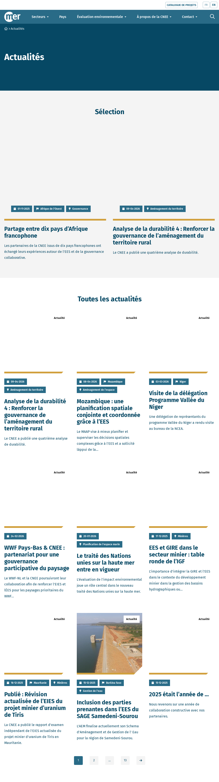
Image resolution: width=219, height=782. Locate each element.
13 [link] (125, 760)
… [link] (109, 760)
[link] (140, 760)
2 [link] (94, 760)
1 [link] (78, 760)
